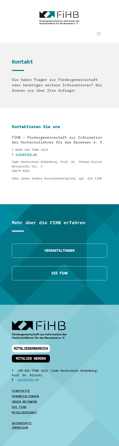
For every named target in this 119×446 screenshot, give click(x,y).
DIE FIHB (59, 273)
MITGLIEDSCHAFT (24, 412)
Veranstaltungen (59, 250)
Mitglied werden (31, 358)
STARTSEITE (21, 391)
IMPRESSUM (20, 427)
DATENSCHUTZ (22, 423)
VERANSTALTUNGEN (25, 396)
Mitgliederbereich (31, 348)
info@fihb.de (26, 154)
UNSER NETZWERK (24, 401)
